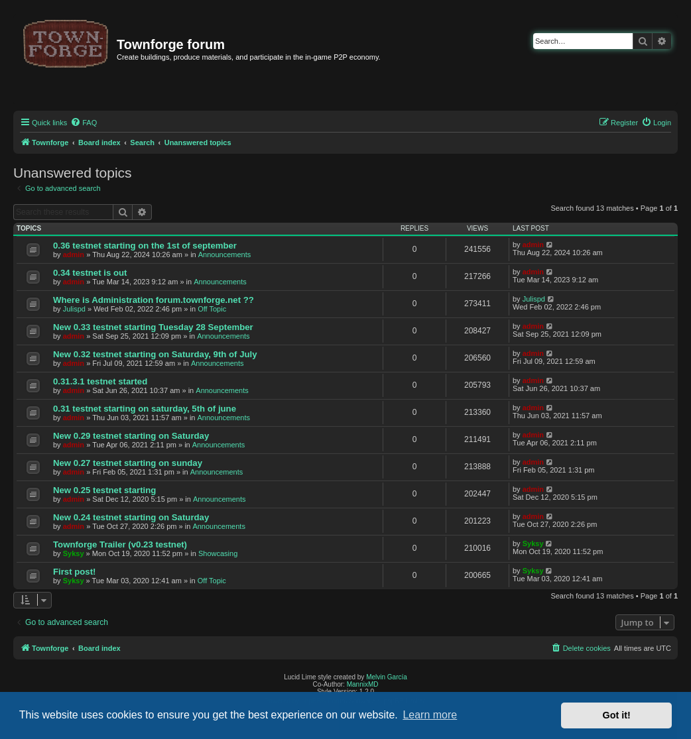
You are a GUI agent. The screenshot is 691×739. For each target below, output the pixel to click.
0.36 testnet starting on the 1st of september (145, 246)
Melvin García (386, 677)
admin (73, 254)
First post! (74, 572)
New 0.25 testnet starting (104, 490)
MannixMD (363, 684)
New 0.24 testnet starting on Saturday (131, 517)
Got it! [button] (617, 715)
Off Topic (212, 309)
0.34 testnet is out (90, 273)
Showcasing (217, 553)
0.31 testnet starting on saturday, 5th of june (144, 409)
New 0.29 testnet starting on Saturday (131, 436)
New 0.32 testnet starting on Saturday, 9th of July (155, 354)
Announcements (224, 254)
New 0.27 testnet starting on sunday (127, 463)
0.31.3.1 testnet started (100, 381)
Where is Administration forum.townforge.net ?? (153, 300)
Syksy (73, 553)
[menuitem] (83, 123)
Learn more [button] (430, 714)
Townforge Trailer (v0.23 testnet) (120, 544)
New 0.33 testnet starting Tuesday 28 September (153, 327)
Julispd (74, 309)
